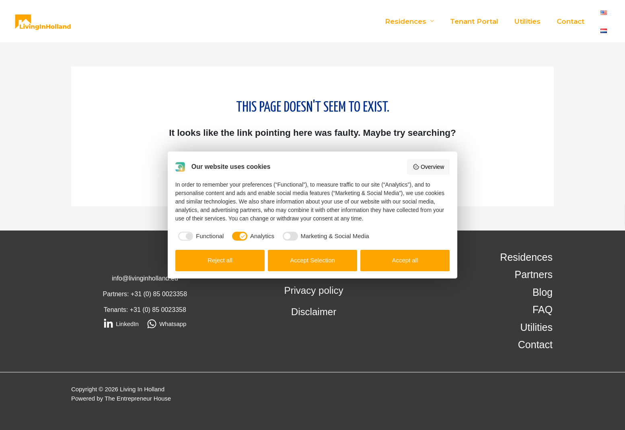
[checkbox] (199, 236)
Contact (572, 21)
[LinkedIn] (121, 324)
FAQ (542, 310)
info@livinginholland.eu (145, 278)
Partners (534, 274)
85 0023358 (170, 294)
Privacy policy (314, 290)
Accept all (405, 260)
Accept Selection (312, 260)
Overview (428, 166)
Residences (414, 21)
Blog (542, 292)
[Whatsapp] (167, 324)
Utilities (531, 21)
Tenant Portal (480, 21)
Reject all (220, 260)
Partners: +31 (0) (128, 294)
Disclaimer (313, 311)
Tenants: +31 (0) (128, 309)
